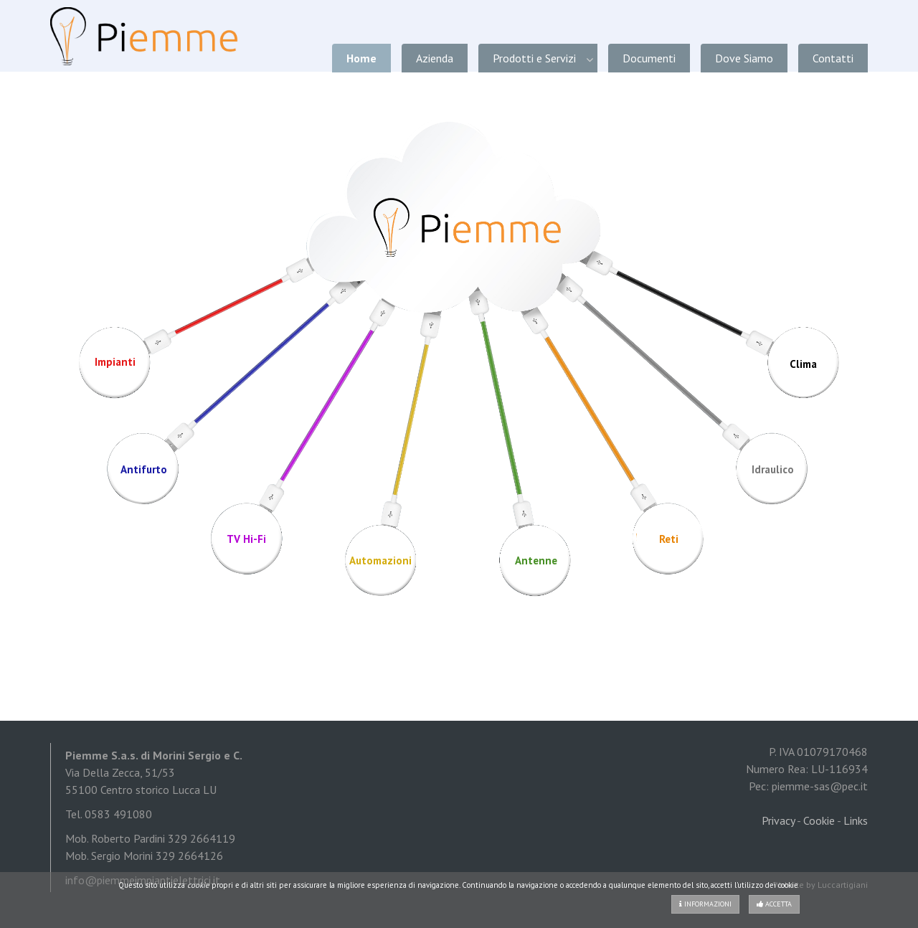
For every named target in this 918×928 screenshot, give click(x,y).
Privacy (778, 820)
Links (855, 820)
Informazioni (705, 904)
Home (361, 58)
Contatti (833, 58)
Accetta (774, 904)
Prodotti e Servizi (534, 58)
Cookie (819, 820)
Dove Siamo (744, 58)
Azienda (434, 58)
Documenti (649, 58)
